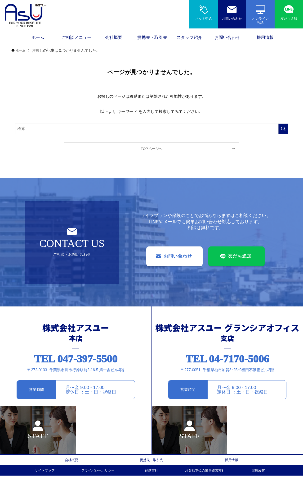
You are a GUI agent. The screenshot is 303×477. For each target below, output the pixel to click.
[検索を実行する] (283, 129)
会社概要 (71, 460)
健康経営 (258, 471)
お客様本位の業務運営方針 (205, 471)
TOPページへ (151, 149)
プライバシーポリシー (98, 471)
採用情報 (231, 460)
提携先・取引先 (151, 460)
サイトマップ (44, 471)
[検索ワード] (151, 129)
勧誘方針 (151, 471)
